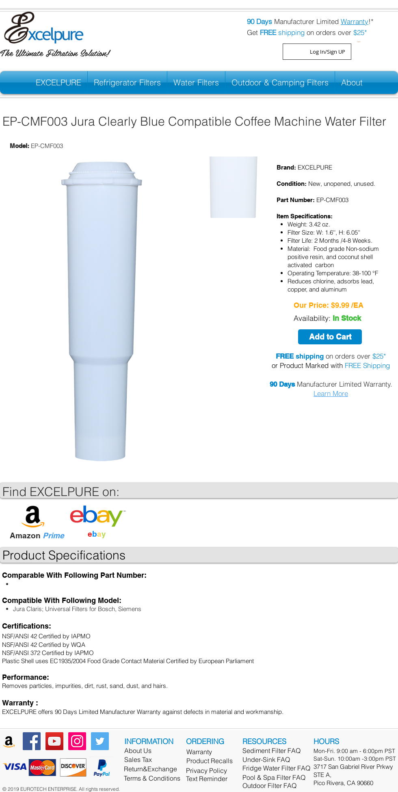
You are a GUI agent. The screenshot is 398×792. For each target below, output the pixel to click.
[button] (360, 41)
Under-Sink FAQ (266, 759)
